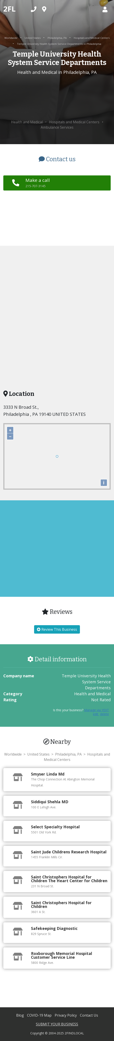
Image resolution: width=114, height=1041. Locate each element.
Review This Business (57, 629)
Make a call (37, 182)
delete (104, 714)
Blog (20, 1015)
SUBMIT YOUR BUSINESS (57, 1024)
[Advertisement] (57, 97)
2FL (9, 9)
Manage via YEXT (96, 710)
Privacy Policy (66, 1015)
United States (33, 37)
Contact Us (89, 1015)
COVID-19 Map (39, 1015)
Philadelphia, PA (57, 37)
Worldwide (11, 37)
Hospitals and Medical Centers (92, 37)
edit (96, 714)
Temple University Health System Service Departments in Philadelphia (59, 43)
